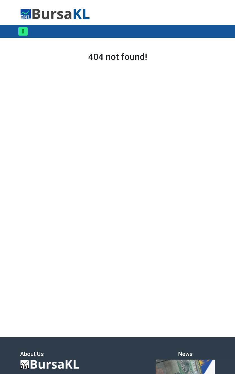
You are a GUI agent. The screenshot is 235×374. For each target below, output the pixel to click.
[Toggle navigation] (23, 31)
